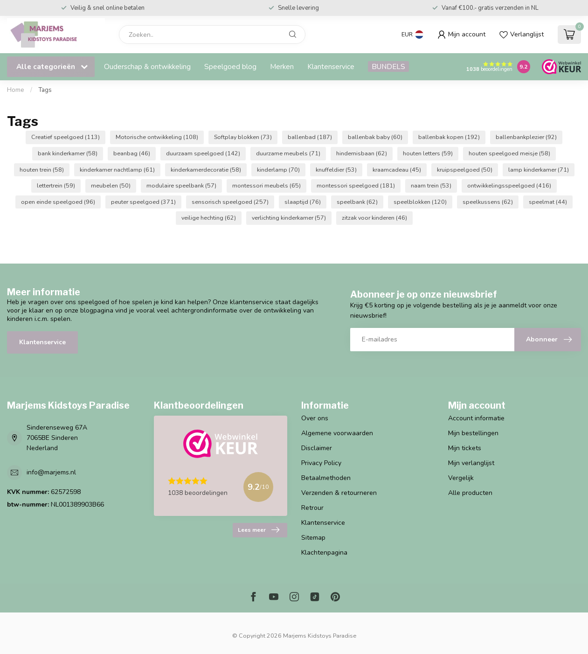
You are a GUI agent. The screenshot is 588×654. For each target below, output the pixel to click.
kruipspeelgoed (464, 170)
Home (15, 90)
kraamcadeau (397, 170)
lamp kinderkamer (538, 170)
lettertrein (56, 185)
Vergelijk (461, 477)
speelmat (548, 202)
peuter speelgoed (143, 202)
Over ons (314, 418)
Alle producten (470, 492)
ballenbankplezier (526, 137)
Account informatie (476, 418)
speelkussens (488, 202)
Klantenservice (330, 66)
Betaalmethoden (326, 477)
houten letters (428, 153)
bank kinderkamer (67, 153)
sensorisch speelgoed (230, 202)
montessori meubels (266, 185)
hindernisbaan (361, 153)
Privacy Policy (321, 463)
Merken (282, 66)
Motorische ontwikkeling (157, 137)
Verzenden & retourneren (339, 492)
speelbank (357, 202)
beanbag (131, 153)
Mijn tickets (464, 448)
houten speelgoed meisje (509, 153)
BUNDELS (388, 66)
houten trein (42, 170)
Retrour (312, 507)
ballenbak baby (375, 137)
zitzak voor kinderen (374, 218)
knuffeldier (336, 170)
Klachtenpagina (324, 552)
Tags (45, 90)
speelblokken (420, 202)
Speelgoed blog (230, 66)
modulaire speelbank (181, 185)
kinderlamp (278, 170)
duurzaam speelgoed (203, 153)
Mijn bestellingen (473, 433)
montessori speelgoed (356, 185)
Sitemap (313, 537)
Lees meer (258, 530)
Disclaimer (316, 448)
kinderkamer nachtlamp (117, 170)
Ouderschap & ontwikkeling (147, 66)
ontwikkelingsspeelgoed (509, 185)
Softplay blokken (243, 137)
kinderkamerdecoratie (206, 170)
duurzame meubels (288, 153)
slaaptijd (302, 202)
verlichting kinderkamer (289, 218)
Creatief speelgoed (65, 137)
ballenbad (310, 137)
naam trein (431, 185)
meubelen (111, 185)
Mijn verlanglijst (471, 463)
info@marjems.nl (51, 472)
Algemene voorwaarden (337, 433)
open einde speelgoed (58, 202)
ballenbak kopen (449, 137)
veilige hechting (208, 218)
